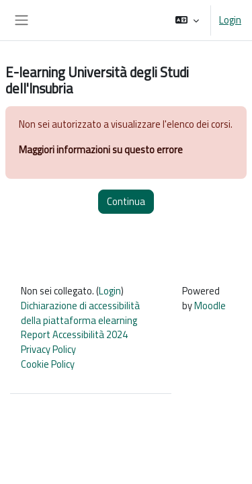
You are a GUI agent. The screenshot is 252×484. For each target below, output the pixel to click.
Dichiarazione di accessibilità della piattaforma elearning (80, 313)
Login (230, 20)
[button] (187, 20)
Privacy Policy (48, 349)
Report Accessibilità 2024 (74, 334)
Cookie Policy (48, 364)
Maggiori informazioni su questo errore (101, 149)
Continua (126, 201)
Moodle (210, 305)
